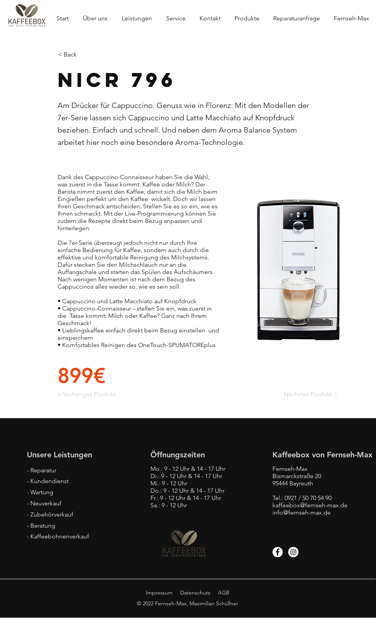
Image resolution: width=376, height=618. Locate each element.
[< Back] (83, 54)
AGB (223, 592)
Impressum (159, 592)
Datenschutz (195, 592)
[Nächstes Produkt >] (310, 394)
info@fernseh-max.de (301, 512)
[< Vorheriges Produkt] (88, 394)
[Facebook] (277, 552)
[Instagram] (293, 552)
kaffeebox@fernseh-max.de (310, 505)
